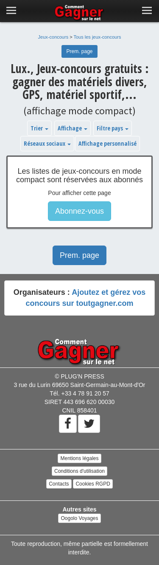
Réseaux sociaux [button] (47, 143)
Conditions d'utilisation (79, 471)
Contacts (59, 484)
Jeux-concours (53, 37)
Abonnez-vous (79, 211)
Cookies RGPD (92, 484)
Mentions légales (79, 458)
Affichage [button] (72, 128)
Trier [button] (39, 128)
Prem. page (79, 51)
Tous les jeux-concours (97, 37)
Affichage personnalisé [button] (107, 143)
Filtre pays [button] (112, 128)
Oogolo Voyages (79, 518)
